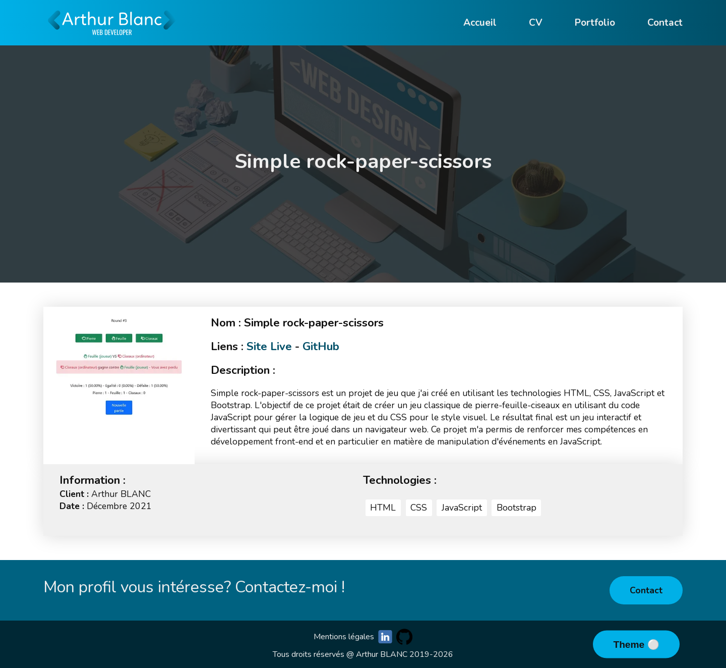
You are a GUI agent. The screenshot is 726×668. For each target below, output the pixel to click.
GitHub (320, 346)
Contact (646, 590)
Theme (630, 644)
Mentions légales (344, 636)
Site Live (269, 346)
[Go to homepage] (111, 40)
